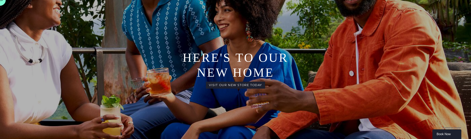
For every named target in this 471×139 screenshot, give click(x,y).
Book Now (444, 134)
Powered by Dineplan (452, 128)
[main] (235, 69)
